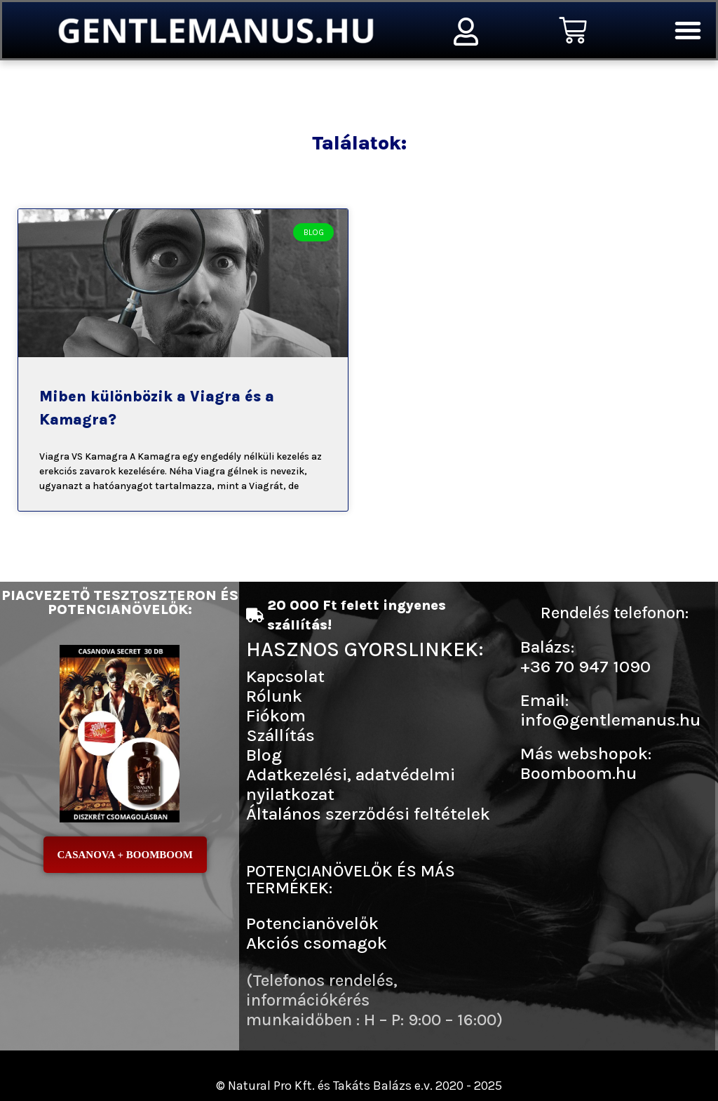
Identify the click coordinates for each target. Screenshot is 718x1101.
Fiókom (276, 715)
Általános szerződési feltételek (368, 813)
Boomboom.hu (578, 773)
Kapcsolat (285, 676)
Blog (264, 755)
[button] (688, 30)
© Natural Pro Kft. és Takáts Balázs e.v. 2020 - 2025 (359, 1085)
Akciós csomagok (316, 943)
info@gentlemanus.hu (610, 719)
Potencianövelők (312, 923)
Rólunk (274, 696)
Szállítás (280, 735)
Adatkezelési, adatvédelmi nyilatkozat (350, 784)
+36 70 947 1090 (585, 666)
